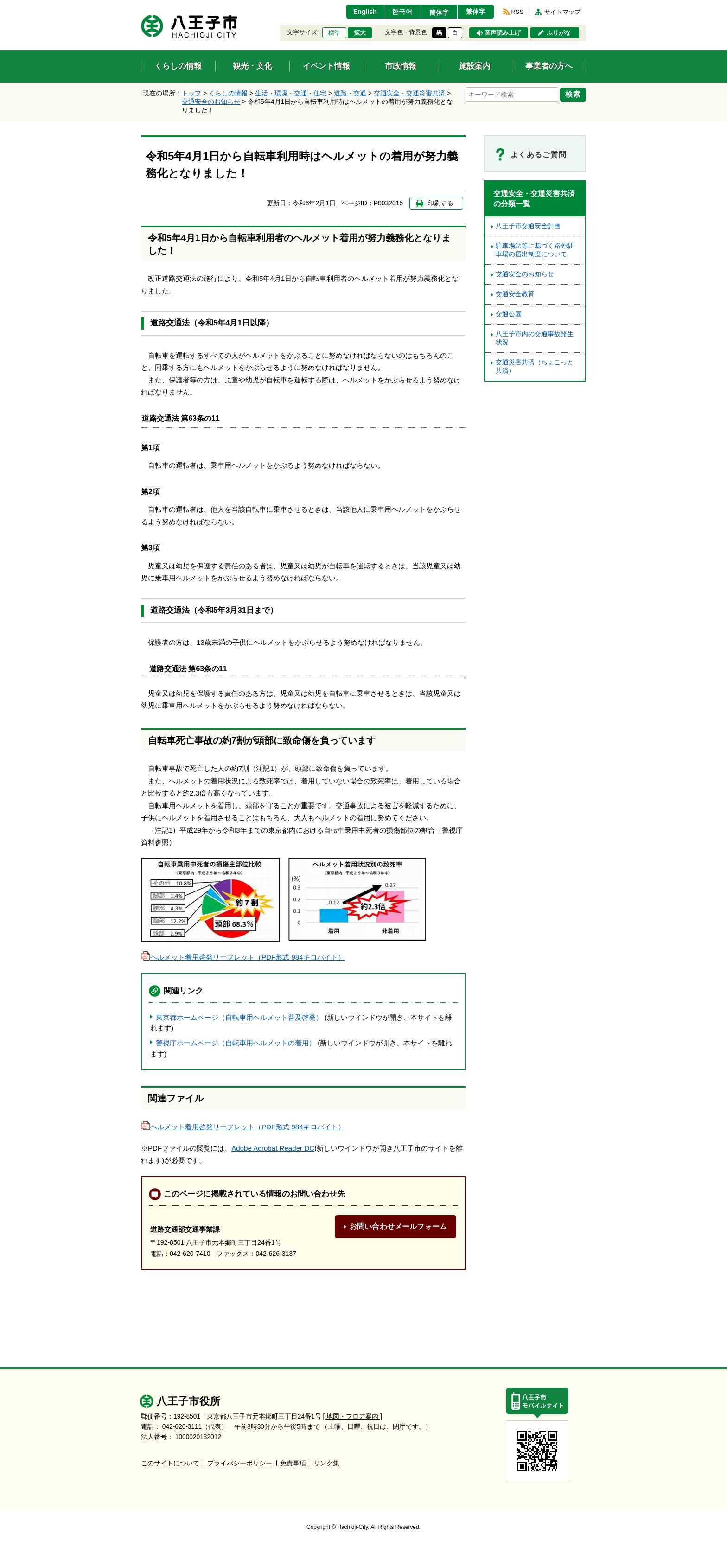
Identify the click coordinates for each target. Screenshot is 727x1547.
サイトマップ (562, 11)
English (365, 11)
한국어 (402, 11)
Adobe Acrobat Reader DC (272, 1148)
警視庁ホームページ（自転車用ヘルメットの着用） (236, 1043)
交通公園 (509, 314)
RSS (517, 11)
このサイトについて (170, 1463)
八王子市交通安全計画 (528, 226)
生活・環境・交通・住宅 (290, 93)
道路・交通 (350, 93)
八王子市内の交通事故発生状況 (535, 338)
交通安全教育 (515, 294)
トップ (191, 93)
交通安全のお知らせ (211, 101)
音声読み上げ (503, 33)
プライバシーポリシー (239, 1463)
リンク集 (326, 1463)
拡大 (360, 33)
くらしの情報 (228, 93)
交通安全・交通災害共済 (409, 93)
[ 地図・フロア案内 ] (352, 1416)
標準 (334, 33)
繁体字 (475, 11)
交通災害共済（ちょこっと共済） (535, 366)
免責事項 (293, 1463)
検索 (573, 94)
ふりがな (559, 33)
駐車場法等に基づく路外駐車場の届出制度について (535, 250)
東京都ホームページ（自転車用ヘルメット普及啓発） (239, 1017)
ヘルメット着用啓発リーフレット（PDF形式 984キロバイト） (243, 957)
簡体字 (439, 12)
